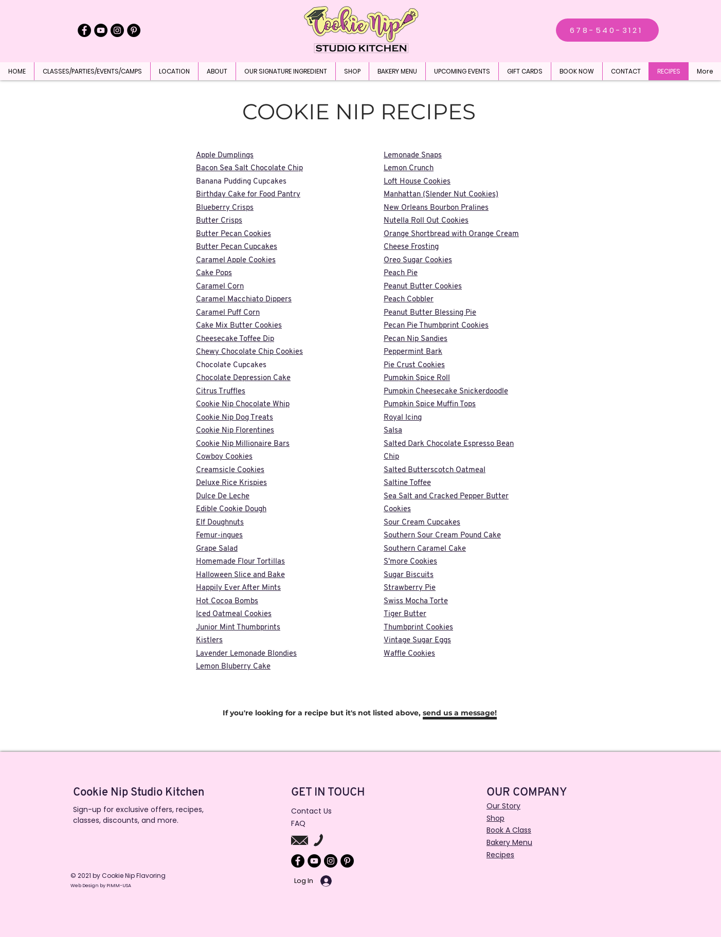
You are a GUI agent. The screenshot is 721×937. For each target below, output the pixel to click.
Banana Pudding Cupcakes (241, 182)
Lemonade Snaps (413, 155)
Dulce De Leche (222, 496)
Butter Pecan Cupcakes (236, 247)
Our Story (503, 806)
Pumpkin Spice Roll (417, 378)
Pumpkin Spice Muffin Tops (430, 404)
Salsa (393, 431)
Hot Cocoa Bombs (227, 601)
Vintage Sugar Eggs (417, 640)
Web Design (85, 885)
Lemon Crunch (409, 168)
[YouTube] (100, 30)
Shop (495, 818)
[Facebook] (84, 30)
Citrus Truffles (220, 391)
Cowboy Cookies (224, 457)
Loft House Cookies (417, 182)
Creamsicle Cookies (230, 470)
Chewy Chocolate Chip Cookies (249, 352)
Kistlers (209, 640)
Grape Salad (217, 549)
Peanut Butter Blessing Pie (430, 313)
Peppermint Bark (413, 352)
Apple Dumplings (225, 155)
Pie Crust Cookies (414, 365)
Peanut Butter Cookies (423, 287)
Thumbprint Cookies (418, 628)
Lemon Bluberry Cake (233, 667)
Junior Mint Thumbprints (238, 628)
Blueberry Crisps (225, 208)
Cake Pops (214, 273)
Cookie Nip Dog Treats (234, 418)
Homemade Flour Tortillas (240, 562)
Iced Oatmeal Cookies (234, 614)
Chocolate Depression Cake (243, 378)
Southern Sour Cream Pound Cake (442, 535)
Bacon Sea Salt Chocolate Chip (249, 168)
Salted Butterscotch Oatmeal (434, 470)
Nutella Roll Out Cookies (426, 221)
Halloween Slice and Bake (240, 575)
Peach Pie (401, 273)
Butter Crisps (219, 221)
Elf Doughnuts (220, 523)
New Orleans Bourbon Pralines (436, 208)
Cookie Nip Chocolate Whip (243, 404)
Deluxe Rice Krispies (231, 483)
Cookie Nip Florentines (235, 431)
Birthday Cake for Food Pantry (248, 195)
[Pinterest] (133, 30)
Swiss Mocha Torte (416, 601)
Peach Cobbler (409, 299)
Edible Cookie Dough (231, 509)
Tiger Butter (405, 614)
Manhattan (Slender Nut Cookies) (441, 195)
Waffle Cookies (409, 654)
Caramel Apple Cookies (236, 260)
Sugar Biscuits (409, 575)
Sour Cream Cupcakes (422, 523)
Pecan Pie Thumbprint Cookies (436, 326)
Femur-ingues (219, 535)
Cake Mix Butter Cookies (239, 326)
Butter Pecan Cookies (233, 234)
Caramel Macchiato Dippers (244, 299)
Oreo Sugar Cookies (418, 260)
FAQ (298, 823)
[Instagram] (117, 30)
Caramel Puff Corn (228, 313)
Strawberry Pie (410, 588)
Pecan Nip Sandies (415, 339)
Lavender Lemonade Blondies (246, 654)
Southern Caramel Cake (425, 549)
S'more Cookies (410, 562)
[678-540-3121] (607, 30)
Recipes (500, 855)
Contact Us (311, 811)
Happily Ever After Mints (238, 588)
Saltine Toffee (407, 483)
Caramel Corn (220, 287)
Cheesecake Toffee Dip (235, 339)
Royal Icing (403, 418)
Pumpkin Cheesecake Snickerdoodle (446, 391)
